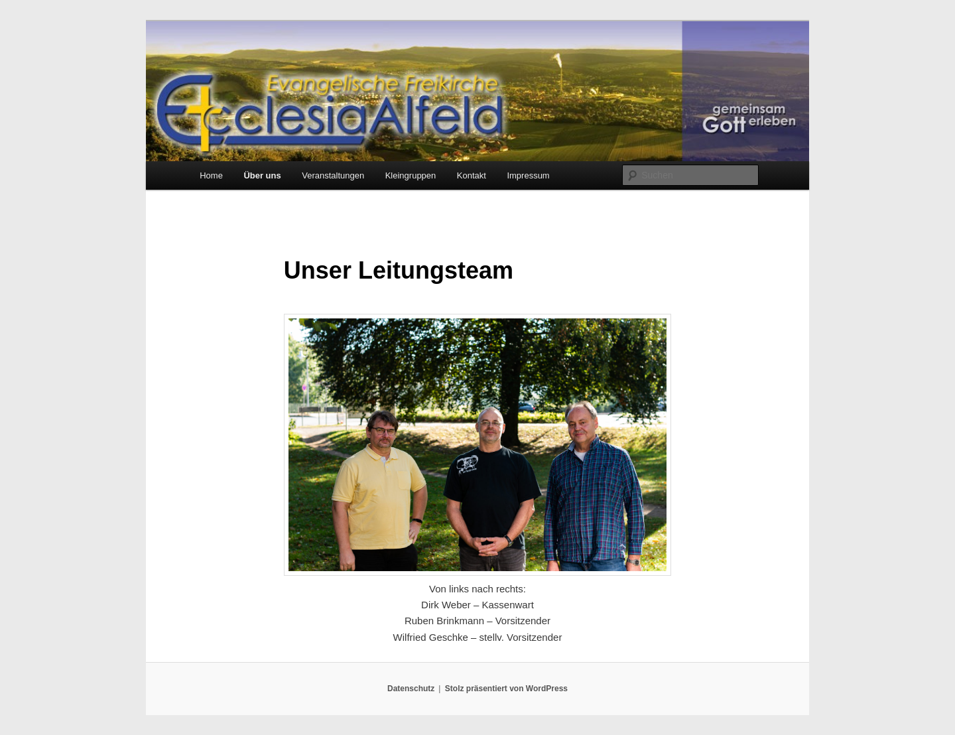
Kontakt (471, 175)
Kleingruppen (410, 175)
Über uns (262, 175)
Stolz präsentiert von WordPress (506, 688)
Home (211, 175)
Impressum (528, 175)
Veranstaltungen (333, 175)
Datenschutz (410, 688)
